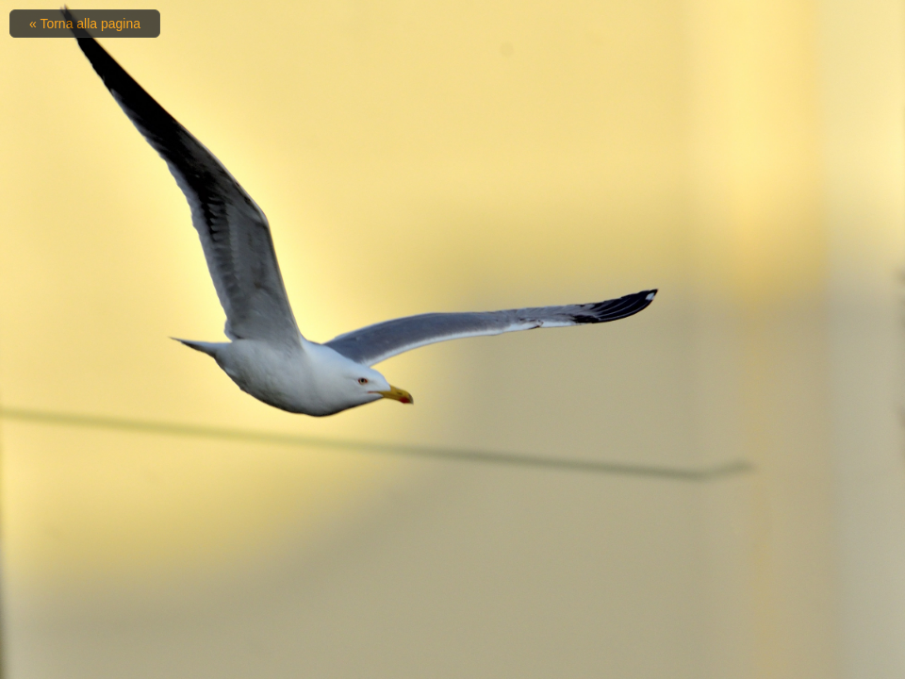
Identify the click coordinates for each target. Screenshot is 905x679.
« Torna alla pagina (84, 23)
